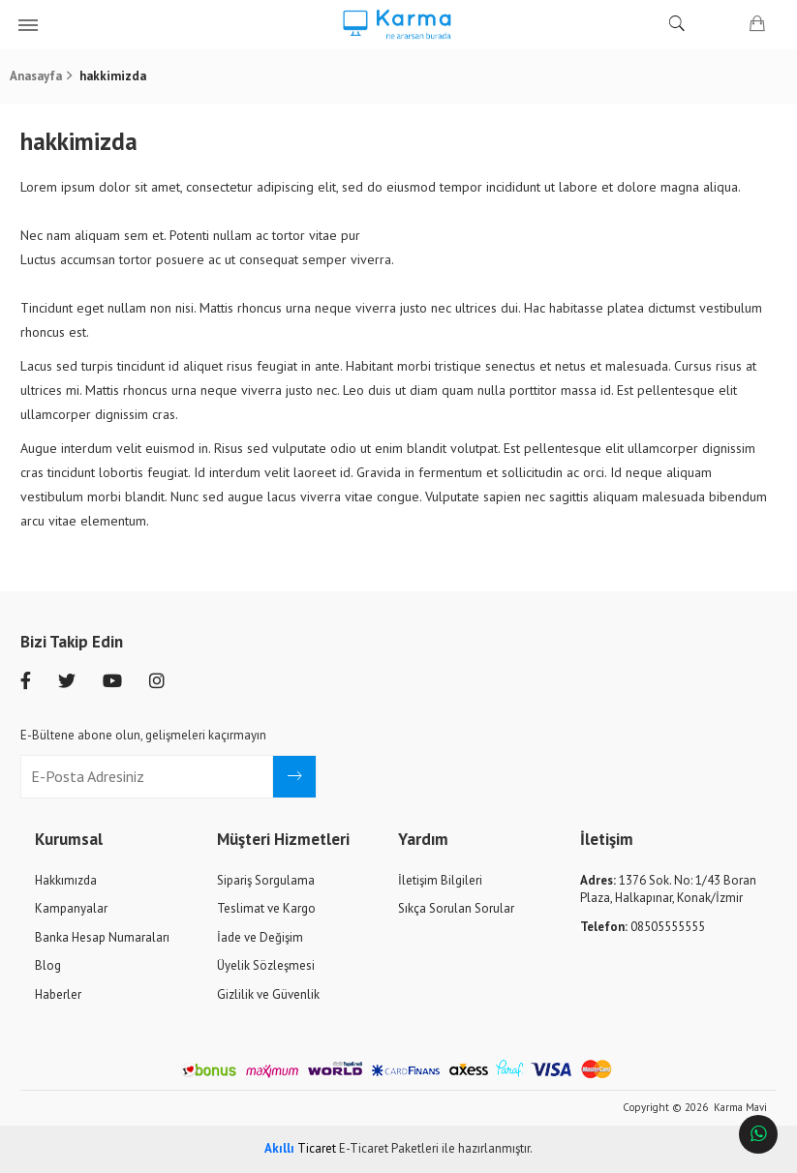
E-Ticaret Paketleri (389, 1148)
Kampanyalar (71, 908)
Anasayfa (36, 76)
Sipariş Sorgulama (266, 880)
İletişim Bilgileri (440, 880)
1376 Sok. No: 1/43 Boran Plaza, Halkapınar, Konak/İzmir (668, 889)
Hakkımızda (66, 880)
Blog (48, 965)
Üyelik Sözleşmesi (266, 965)
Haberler (58, 994)
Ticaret (300, 1148)
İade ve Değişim (260, 937)
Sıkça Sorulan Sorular (456, 908)
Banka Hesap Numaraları (102, 937)
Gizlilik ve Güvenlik (268, 994)
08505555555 (642, 926)
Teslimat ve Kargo (266, 908)
